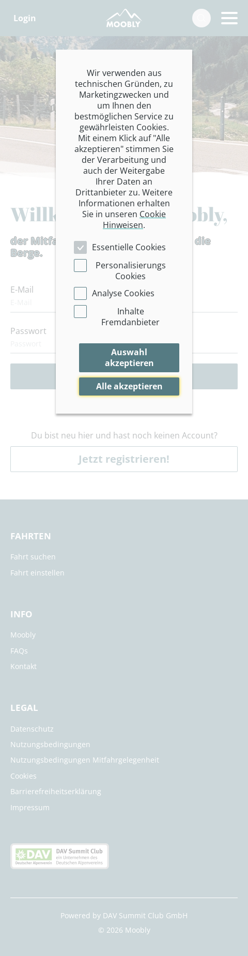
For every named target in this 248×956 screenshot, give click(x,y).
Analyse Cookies (123, 293)
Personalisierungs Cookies (131, 271)
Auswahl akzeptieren (129, 357)
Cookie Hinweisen (134, 219)
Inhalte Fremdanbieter (130, 317)
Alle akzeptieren (129, 386)
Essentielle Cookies (129, 247)
